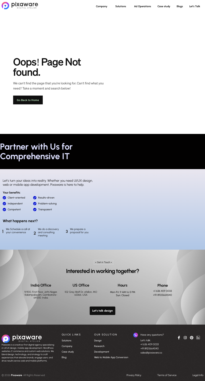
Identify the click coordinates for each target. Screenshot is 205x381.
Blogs (180, 6)
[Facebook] (178, 337)
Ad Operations (142, 6)
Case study (163, 6)
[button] (102, 6)
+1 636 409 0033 (162, 290)
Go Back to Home (28, 100)
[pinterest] (191, 337)
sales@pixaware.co (151, 352)
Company (101, 6)
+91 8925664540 (162, 295)
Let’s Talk (194, 6)
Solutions (120, 6)
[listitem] (28, 352)
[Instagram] (185, 337)
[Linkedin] (198, 337)
